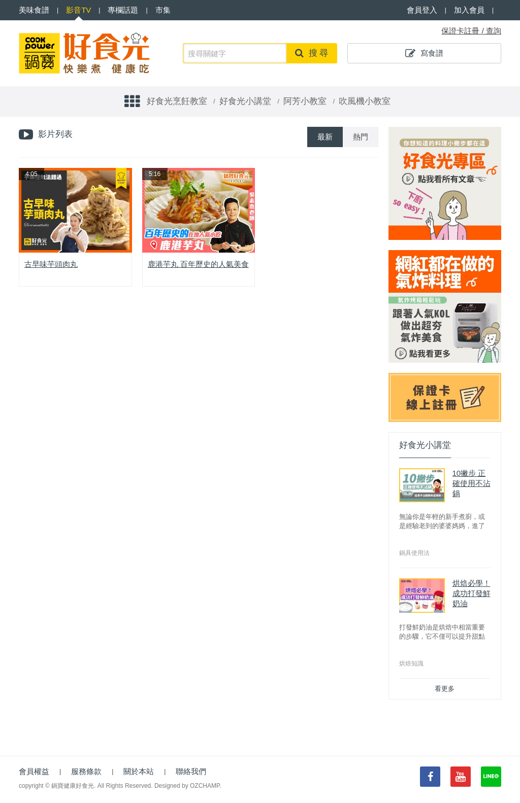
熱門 (360, 136)
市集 (163, 10)
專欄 (123, 10)
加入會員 (469, 10)
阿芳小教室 (305, 101)
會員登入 (422, 10)
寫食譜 (424, 53)
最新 (325, 136)
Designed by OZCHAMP (187, 785)
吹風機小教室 (365, 101)
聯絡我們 (191, 771)
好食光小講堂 (245, 101)
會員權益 (34, 771)
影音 (78, 10)
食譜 (34, 10)
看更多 (444, 688)
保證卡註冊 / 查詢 (471, 30)
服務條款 (86, 771)
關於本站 (138, 771)
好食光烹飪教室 (177, 101)
